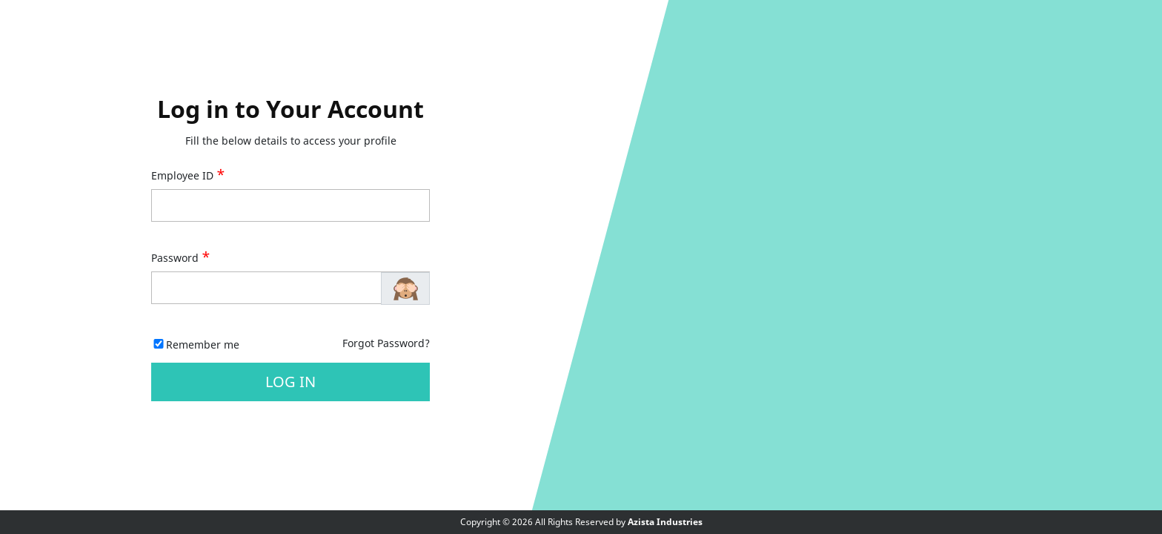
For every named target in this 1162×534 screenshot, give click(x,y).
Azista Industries (665, 521)
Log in (290, 382)
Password (180, 258)
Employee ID (188, 175)
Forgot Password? (386, 343)
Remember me (202, 344)
